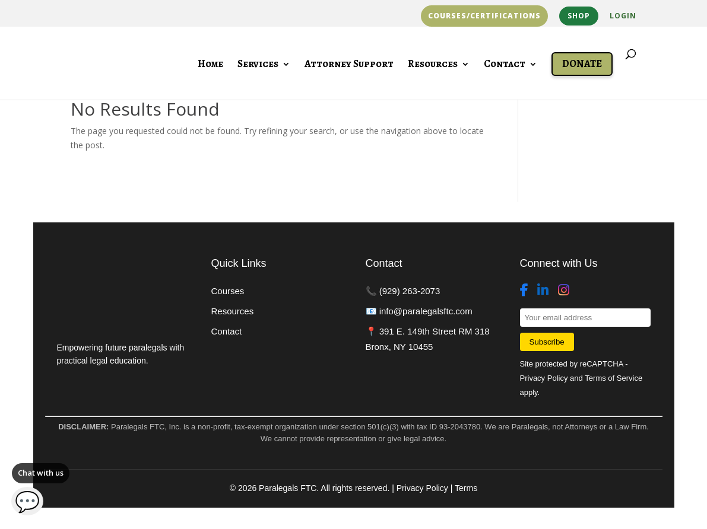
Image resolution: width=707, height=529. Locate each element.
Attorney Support (349, 65)
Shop (578, 16)
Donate (582, 64)
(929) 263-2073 (409, 291)
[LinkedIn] (543, 290)
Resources (433, 65)
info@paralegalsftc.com (426, 311)
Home (210, 65)
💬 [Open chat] (27, 501)
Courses (228, 291)
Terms (466, 488)
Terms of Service (613, 378)
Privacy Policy (544, 378)
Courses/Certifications (484, 16)
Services (257, 65)
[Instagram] (563, 290)
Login (623, 16)
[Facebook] (524, 290)
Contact (504, 65)
